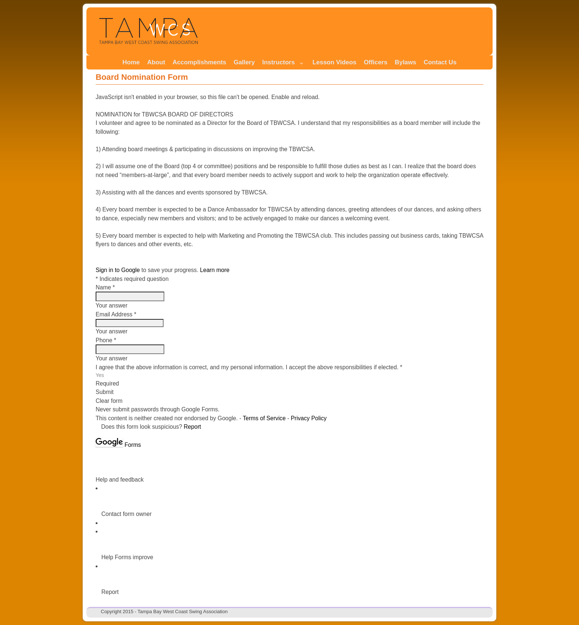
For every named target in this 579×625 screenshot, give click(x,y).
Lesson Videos (334, 62)
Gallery (244, 62)
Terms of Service (264, 418)
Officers (375, 62)
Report (192, 427)
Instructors (280, 64)
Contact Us (440, 62)
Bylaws (405, 62)
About (156, 62)
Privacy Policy (308, 418)
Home (131, 62)
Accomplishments (199, 62)
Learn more (215, 270)
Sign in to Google (118, 270)
